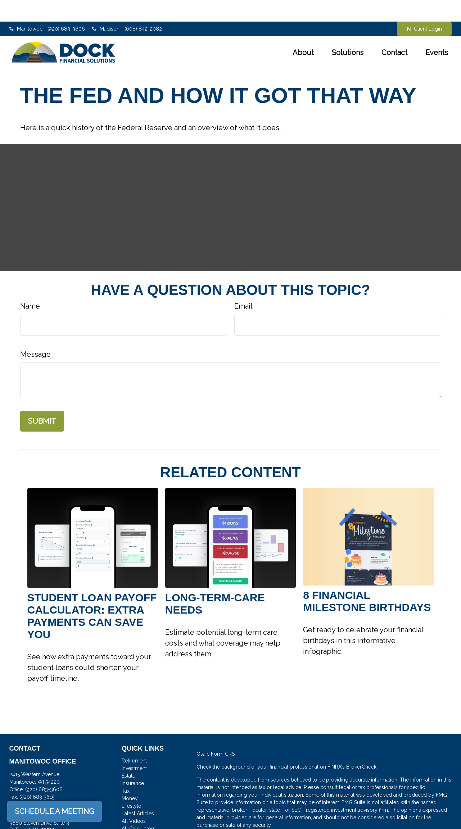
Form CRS (223, 732)
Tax (126, 769)
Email (243, 284)
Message (35, 332)
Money (130, 777)
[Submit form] (42, 399)
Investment (134, 747)
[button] (303, 31)
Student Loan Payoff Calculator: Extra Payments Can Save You (92, 594)
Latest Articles (138, 792)
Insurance (133, 762)
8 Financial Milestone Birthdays (367, 580)
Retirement (134, 739)
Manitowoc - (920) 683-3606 (47, 7)
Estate (128, 754)
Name (30, 284)
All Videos (134, 799)
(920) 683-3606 (44, 768)
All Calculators (138, 807)
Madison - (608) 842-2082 (127, 7)
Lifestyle (131, 784)
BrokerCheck (361, 745)
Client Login (424, 7)
